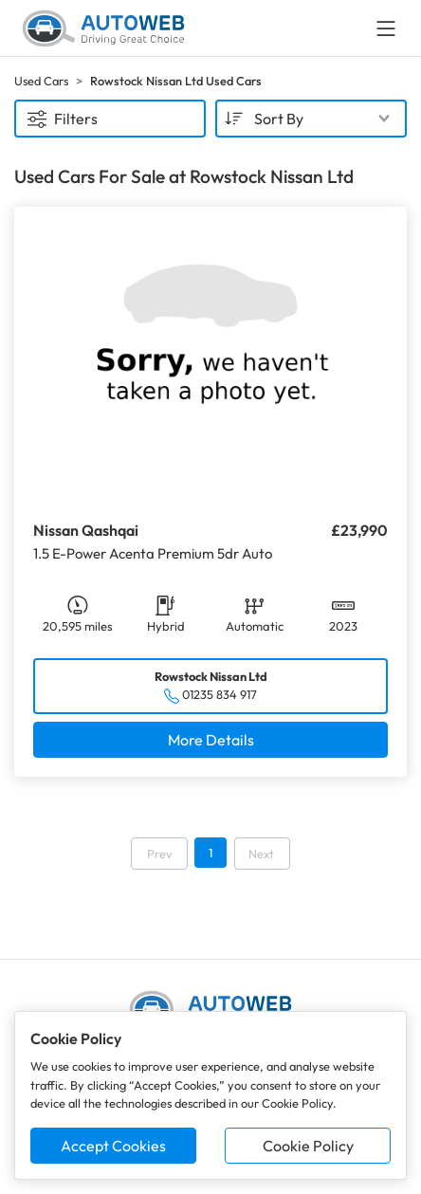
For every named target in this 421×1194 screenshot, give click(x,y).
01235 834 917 (219, 694)
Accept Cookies (113, 1145)
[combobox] (311, 119)
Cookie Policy (308, 1145)
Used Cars (41, 80)
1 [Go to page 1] (210, 852)
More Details (211, 739)
